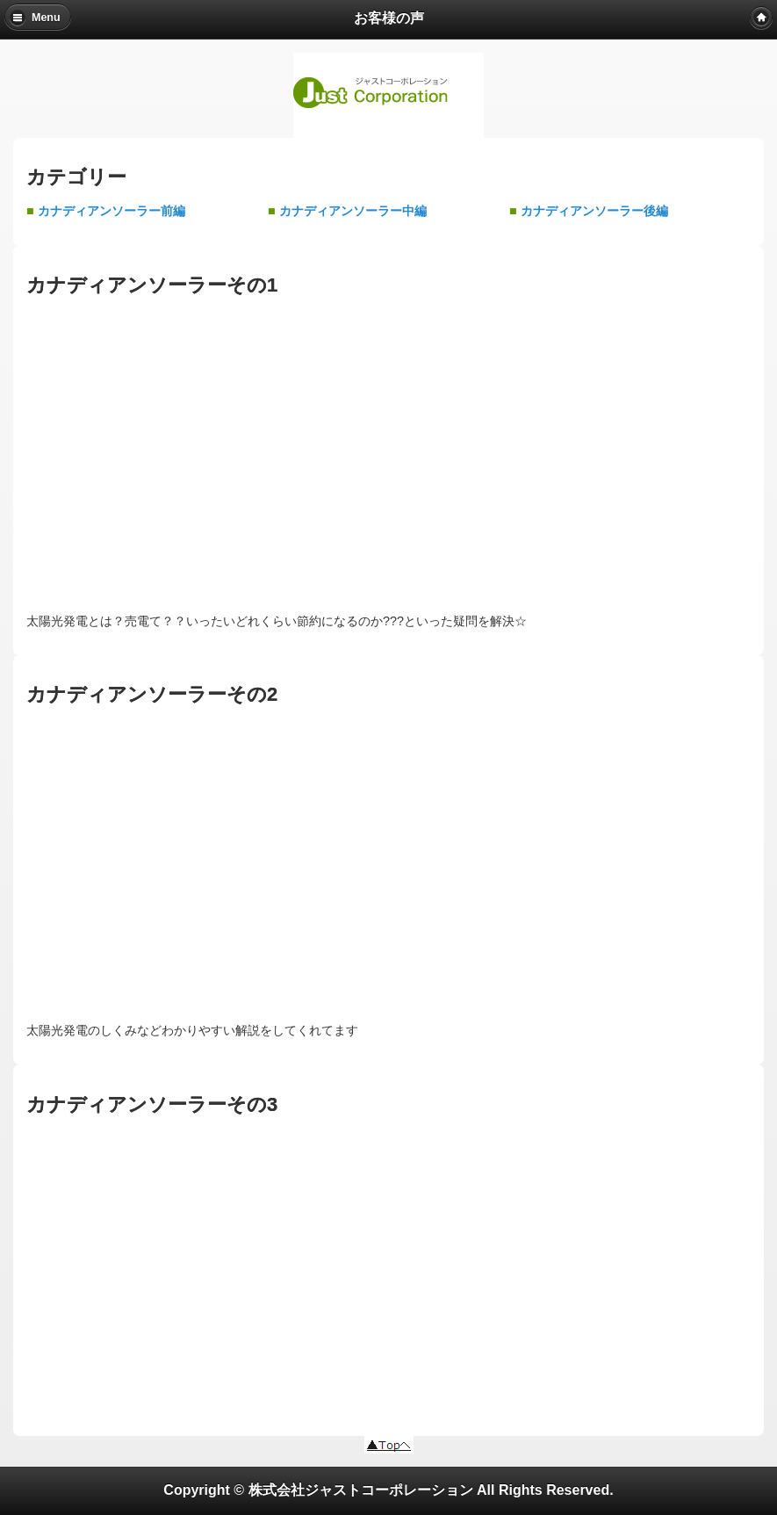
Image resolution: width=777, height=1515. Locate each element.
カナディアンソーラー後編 (594, 211)
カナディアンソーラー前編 (111, 211)
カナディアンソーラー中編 (353, 211)
